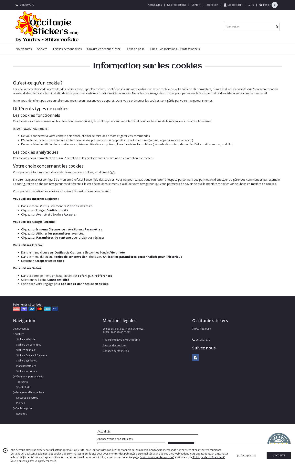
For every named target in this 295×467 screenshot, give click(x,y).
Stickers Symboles (26, 360)
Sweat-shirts (23, 387)
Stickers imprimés (26, 371)
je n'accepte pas (246, 455)
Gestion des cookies (114, 345)
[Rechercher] (277, 27)
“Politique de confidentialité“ (208, 457)
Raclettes (21, 413)
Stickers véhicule (25, 339)
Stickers (18, 334)
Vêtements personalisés (28, 376)
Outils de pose (22, 408)
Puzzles (20, 403)
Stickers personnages (28, 344)
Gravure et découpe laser (29, 392)
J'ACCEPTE (279, 455)
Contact (195, 5)
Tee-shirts (22, 382)
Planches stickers (26, 366)
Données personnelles (116, 351)
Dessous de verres (27, 397)
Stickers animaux (25, 350)
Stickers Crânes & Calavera (31, 355)
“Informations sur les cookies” (157, 457)
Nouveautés (21, 328)
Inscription (212, 5)
